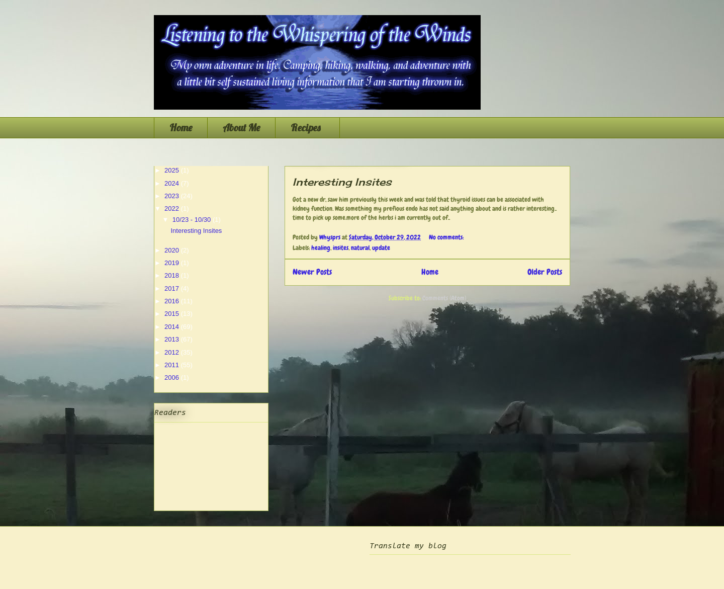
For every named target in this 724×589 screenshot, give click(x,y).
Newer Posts (312, 272)
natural (360, 247)
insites (340, 247)
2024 (172, 183)
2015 (172, 313)
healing (320, 247)
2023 (172, 196)
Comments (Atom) (444, 298)
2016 (172, 301)
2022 (172, 208)
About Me (241, 127)
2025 (172, 170)
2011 (172, 365)
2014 (172, 326)
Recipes (307, 127)
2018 (172, 275)
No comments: (447, 237)
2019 (172, 263)
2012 (172, 352)
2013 (172, 339)
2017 (172, 288)
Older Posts (544, 272)
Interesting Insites (342, 182)
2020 (172, 250)
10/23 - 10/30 (192, 219)
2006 (172, 377)
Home (180, 127)
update (381, 247)
